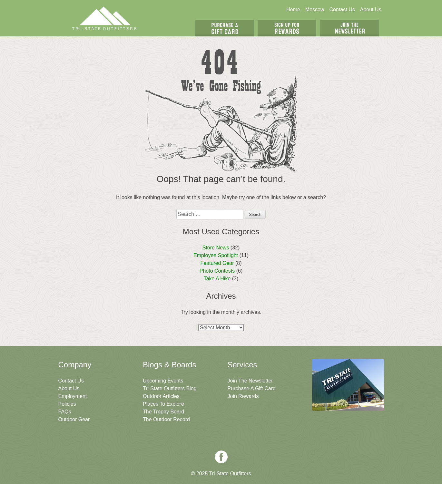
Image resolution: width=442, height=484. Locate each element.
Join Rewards (243, 396)
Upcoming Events (163, 380)
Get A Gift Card (224, 28)
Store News (215, 247)
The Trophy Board (163, 411)
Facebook (221, 456)
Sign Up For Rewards (287, 28)
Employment (72, 396)
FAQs (64, 411)
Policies (67, 404)
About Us (370, 9)
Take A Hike (217, 278)
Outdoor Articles (161, 396)
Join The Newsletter (349, 28)
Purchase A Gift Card (252, 388)
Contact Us (342, 9)
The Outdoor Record (166, 419)
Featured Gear (217, 263)
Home (293, 9)
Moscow (314, 9)
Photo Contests (217, 271)
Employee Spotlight (215, 255)
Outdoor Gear (74, 419)
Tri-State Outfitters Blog (170, 388)
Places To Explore (163, 404)
